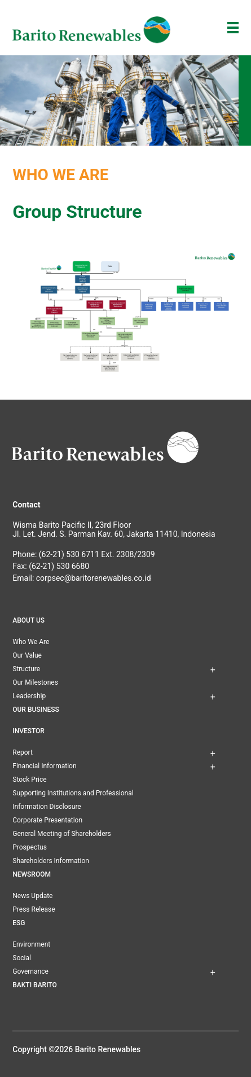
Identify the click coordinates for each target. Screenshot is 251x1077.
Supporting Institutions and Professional (72, 793)
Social (21, 958)
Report (22, 752)
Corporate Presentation (47, 820)
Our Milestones (35, 682)
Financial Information (44, 766)
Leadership (29, 696)
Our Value (27, 655)
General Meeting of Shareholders (61, 834)
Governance (30, 971)
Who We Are (30, 642)
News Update (32, 896)
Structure (26, 669)
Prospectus (29, 847)
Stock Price (29, 779)
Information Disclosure (46, 807)
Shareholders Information (50, 861)
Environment (31, 944)
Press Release (33, 909)
